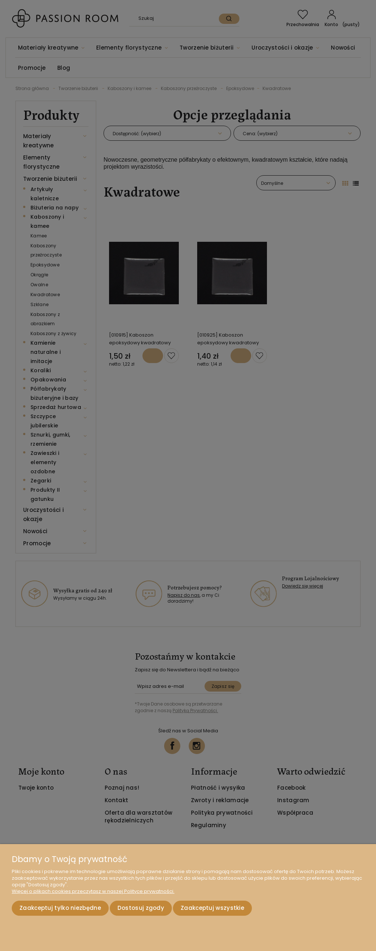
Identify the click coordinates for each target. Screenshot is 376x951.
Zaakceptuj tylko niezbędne (60, 908)
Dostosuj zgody (141, 908)
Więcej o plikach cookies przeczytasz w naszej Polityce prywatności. (93, 891)
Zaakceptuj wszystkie (212, 908)
